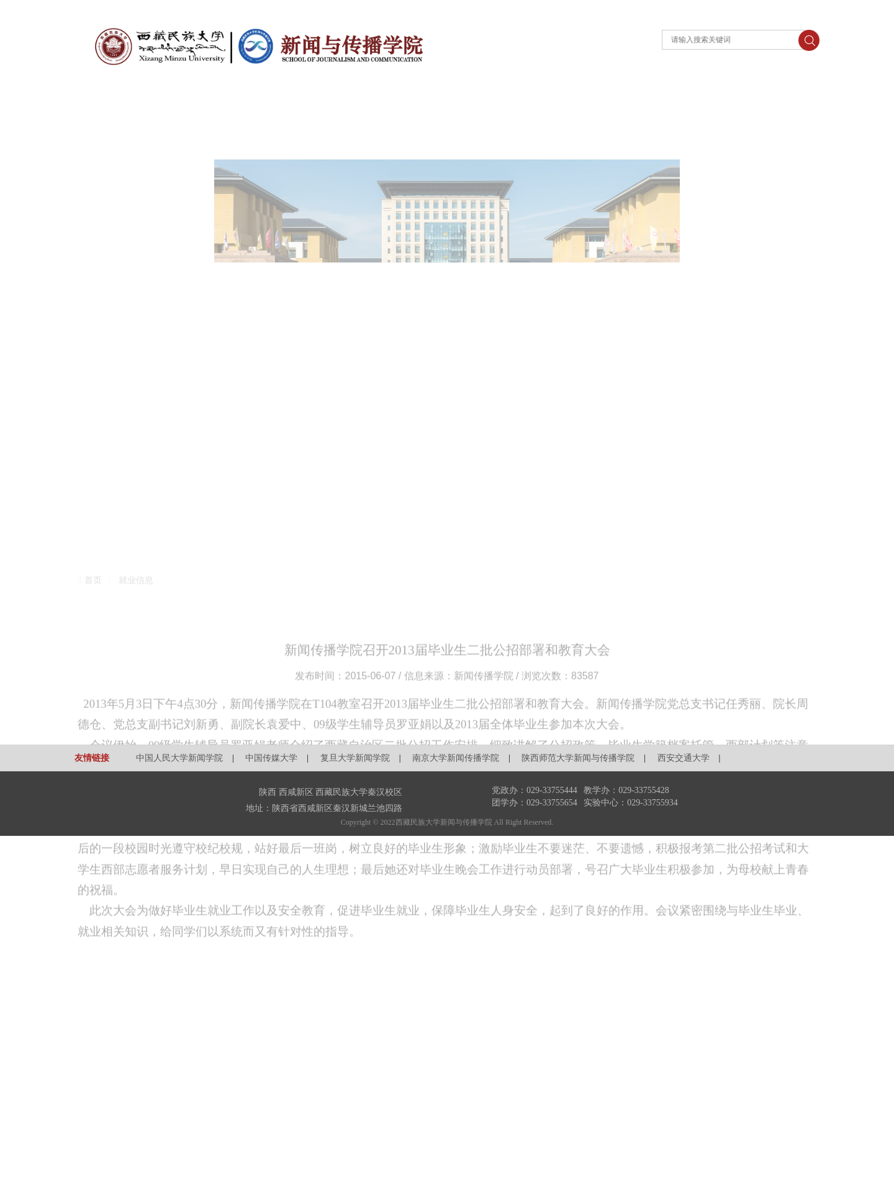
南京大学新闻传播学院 (455, 758)
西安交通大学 (683, 758)
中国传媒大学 (271, 758)
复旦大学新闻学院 (355, 758)
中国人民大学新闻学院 (179, 758)
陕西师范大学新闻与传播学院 (578, 758)
